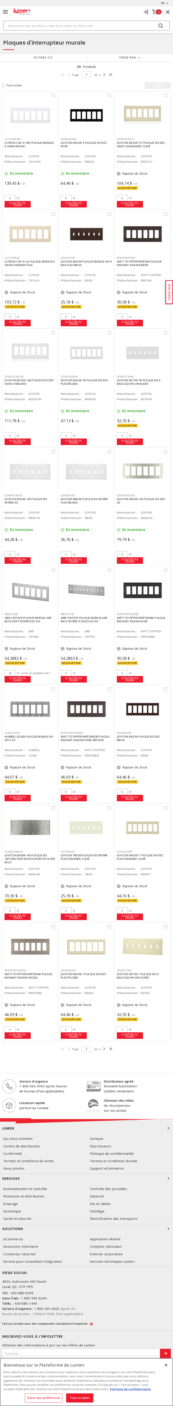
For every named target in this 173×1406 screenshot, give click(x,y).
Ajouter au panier (17, 204)
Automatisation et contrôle (25, 1189)
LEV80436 (124, 733)
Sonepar (97, 1139)
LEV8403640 (14, 495)
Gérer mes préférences (43, 1398)
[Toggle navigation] (5, 12)
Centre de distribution (21, 1146)
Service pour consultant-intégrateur (32, 1261)
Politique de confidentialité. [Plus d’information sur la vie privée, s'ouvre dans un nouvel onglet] (130, 1389)
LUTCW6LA (12, 258)
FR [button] (162, 3)
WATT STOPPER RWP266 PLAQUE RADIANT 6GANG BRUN (139, 263)
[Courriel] (81, 1354)
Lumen (86, 1128)
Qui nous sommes (18, 1139)
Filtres (43, 57)
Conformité (12, 1154)
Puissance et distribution (23, 1196)
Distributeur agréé (119, 1081)
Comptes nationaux (106, 1246)
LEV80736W (125, 376)
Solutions (86, 1228)
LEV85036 (68, 258)
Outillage (97, 1211)
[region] (86, 1382)
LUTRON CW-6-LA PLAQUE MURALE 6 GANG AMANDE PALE (30, 263)
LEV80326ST (126, 139)
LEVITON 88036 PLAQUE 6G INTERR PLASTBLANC (84, 500)
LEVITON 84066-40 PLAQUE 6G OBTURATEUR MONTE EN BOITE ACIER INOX (30, 859)
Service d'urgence (33, 1081)
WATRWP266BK (128, 614)
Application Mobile (105, 1239)
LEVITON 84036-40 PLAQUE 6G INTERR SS (26, 500)
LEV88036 (68, 495)
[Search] (86, 25)
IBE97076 (67, 614)
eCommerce (13, 1239)
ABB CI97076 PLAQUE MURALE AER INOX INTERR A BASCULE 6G (84, 619)
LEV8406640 (14, 852)
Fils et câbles (100, 1204)
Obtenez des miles (119, 1100)
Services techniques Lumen (112, 1261)
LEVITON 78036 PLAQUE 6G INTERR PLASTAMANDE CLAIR (84, 857)
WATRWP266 (126, 258)
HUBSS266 (12, 733)
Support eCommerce (107, 1168)
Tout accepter (80, 1398)
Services (86, 1178)
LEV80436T (125, 852)
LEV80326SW (14, 376)
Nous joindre (13, 1168)
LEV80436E (69, 139)
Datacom (97, 1196)
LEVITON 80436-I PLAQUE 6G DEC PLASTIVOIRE (83, 975)
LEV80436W (69, 376)
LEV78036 (68, 852)
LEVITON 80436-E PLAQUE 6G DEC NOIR (84, 144)
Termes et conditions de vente (28, 1161)
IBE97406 (11, 614)
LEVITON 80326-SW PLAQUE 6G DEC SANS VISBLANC (29, 382)
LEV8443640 (126, 495)
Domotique (12, 1211)
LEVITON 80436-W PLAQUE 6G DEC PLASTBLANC (84, 382)
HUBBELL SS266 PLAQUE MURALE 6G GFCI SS (29, 738)
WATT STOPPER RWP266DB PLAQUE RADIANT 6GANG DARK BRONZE (85, 738)
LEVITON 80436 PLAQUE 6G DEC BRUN (138, 738)
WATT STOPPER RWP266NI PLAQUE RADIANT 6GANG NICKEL (28, 975)
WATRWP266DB (72, 733)
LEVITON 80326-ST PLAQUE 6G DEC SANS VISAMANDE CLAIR (141, 144)
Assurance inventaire (20, 1246)
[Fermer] (166, 1365)
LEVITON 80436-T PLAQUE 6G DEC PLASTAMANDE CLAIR (140, 857)
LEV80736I (124, 970)
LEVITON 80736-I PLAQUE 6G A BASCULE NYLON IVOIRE (138, 975)
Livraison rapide (32, 1103)
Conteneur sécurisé (19, 1254)
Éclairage (10, 1204)
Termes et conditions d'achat (113, 1161)
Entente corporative (106, 1254)
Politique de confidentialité (112, 1154)
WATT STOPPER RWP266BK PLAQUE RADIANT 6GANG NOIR (141, 619)
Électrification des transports (114, 1219)
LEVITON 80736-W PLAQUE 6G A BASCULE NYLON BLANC (139, 382)
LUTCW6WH (13, 139)
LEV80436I (68, 970)
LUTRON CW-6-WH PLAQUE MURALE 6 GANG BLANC (29, 144)
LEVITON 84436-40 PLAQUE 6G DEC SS (141, 500)
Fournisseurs (100, 1146)
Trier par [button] (127, 57)
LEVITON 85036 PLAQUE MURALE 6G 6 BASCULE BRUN (86, 263)
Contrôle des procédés (108, 1189)
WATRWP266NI (15, 970)
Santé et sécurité (17, 1219)
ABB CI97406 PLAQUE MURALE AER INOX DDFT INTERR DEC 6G (28, 619)
